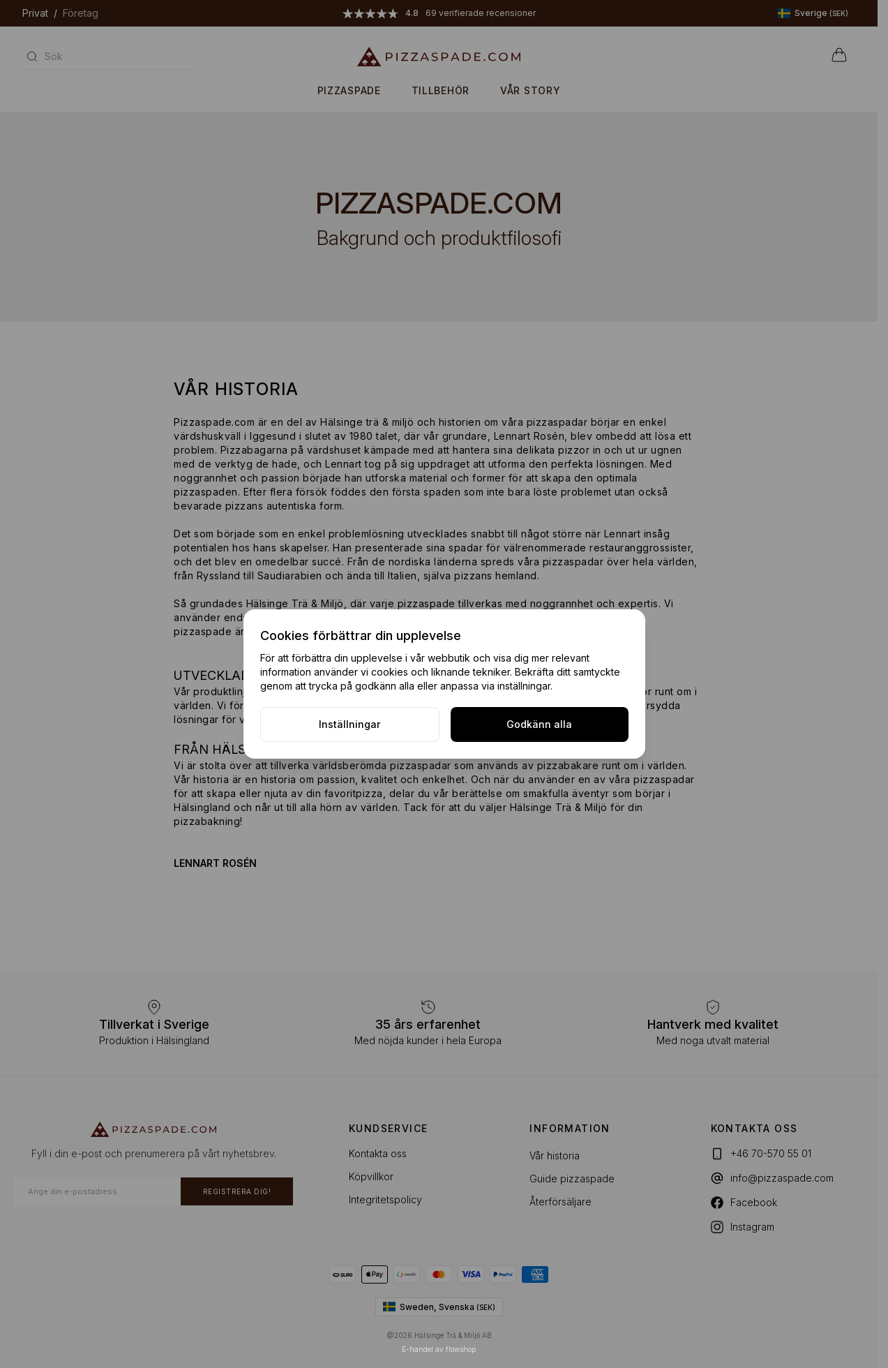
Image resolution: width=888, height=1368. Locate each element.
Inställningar (349, 724)
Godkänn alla (539, 724)
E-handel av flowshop (439, 1349)
